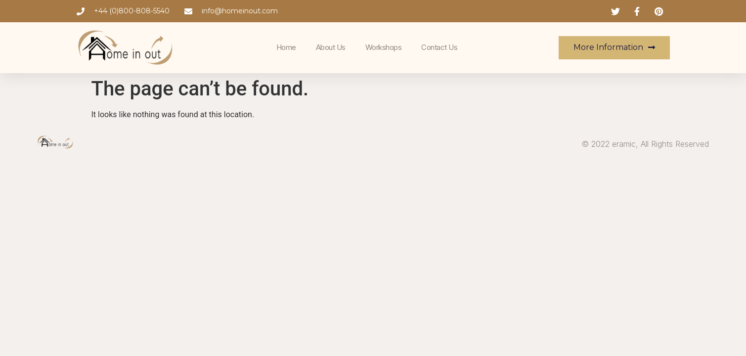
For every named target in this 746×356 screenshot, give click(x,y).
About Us (331, 47)
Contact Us (439, 47)
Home (286, 47)
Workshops (383, 47)
